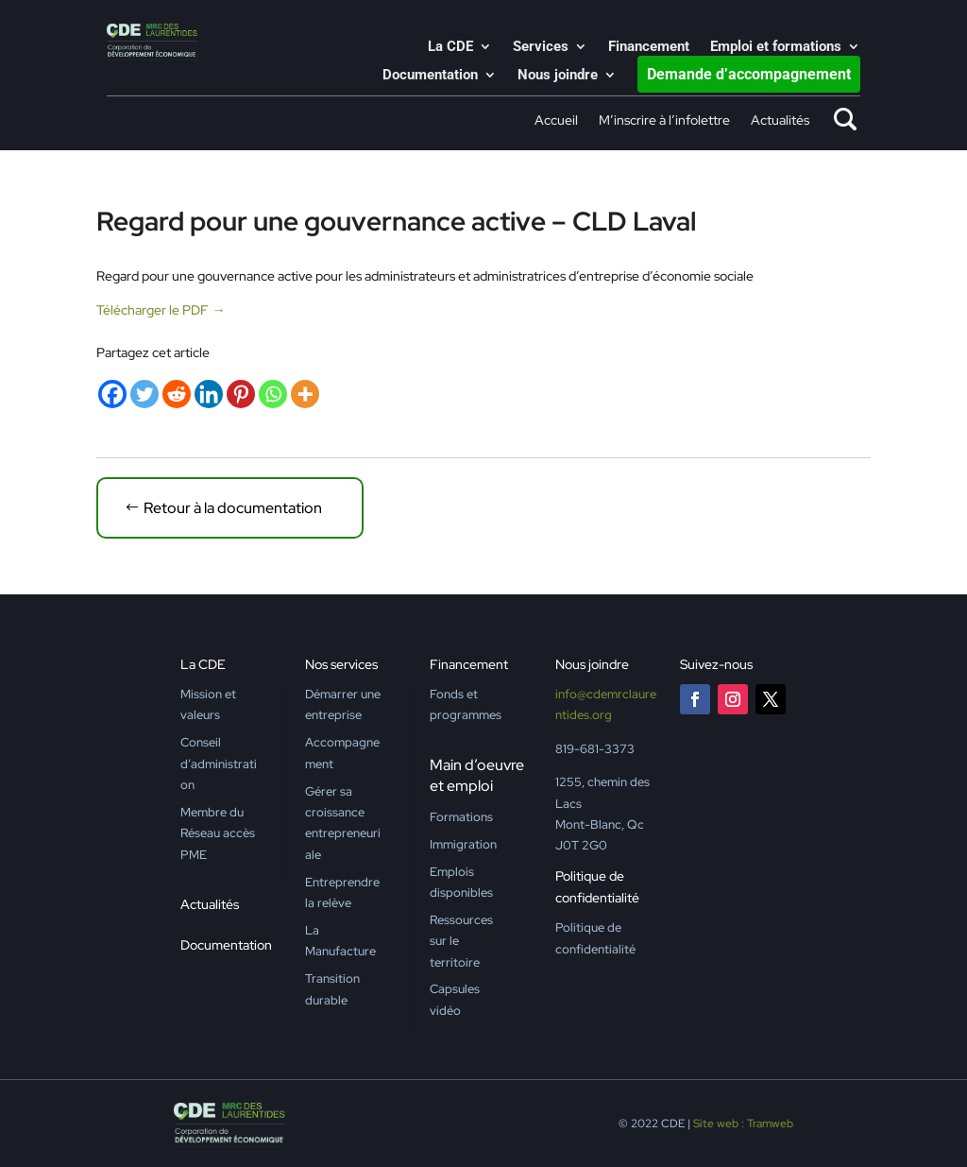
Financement (648, 47)
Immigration (463, 844)
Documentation (430, 75)
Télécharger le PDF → (160, 309)
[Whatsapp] (273, 394)
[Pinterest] (241, 394)
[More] (305, 394)
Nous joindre (557, 75)
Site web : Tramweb (743, 1123)
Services (540, 47)
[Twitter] (144, 394)
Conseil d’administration (218, 763)
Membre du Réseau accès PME (217, 833)
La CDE (450, 47)
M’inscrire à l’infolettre (664, 121)
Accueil (556, 121)
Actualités (780, 121)
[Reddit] (176, 394)
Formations (461, 817)
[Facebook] (112, 394)
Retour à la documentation (233, 508)
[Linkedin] (209, 394)
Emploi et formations (775, 47)
